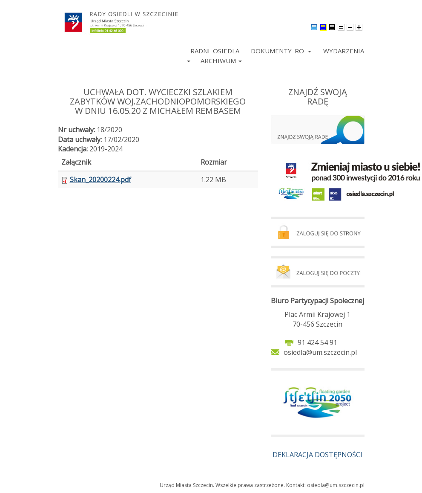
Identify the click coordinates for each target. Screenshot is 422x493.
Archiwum (221, 60)
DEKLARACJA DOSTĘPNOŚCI (317, 454)
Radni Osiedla (214, 50)
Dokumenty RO (281, 50)
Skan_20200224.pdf (100, 179)
